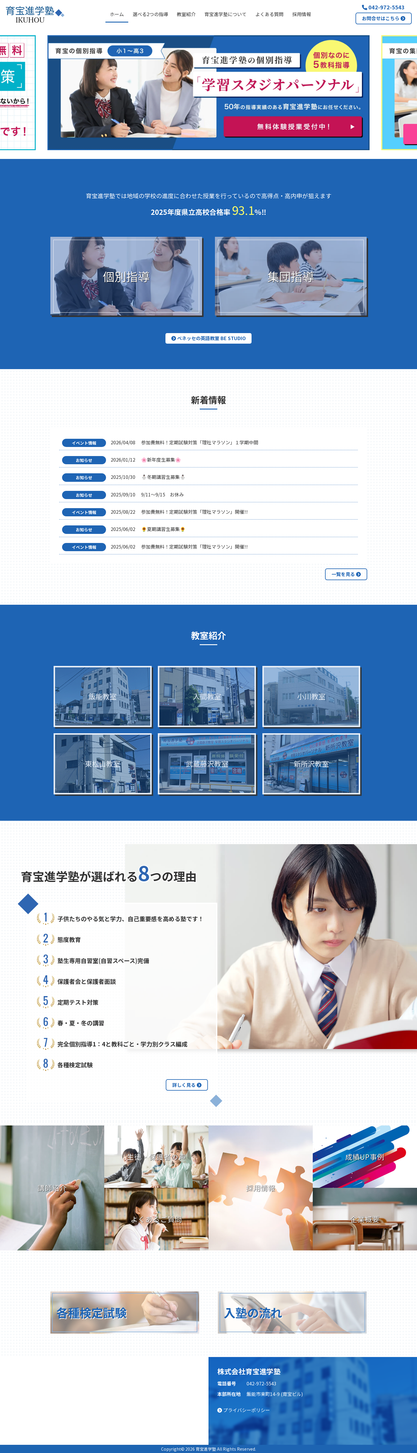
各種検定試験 (91, 1312)
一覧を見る (346, 574)
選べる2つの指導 (150, 14)
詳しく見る (186, 1084)
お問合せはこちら (383, 18)
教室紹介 (186, 14)
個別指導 (126, 276)
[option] (208, 92)
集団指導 (290, 276)
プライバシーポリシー (243, 1409)
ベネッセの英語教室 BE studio (208, 338)
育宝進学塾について (225, 14)
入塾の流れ (253, 1312)
